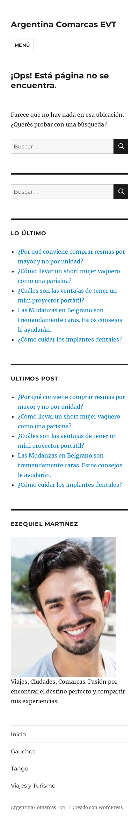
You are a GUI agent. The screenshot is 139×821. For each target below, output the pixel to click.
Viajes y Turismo (33, 785)
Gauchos (23, 751)
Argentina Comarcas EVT (63, 24)
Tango (19, 768)
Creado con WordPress (98, 808)
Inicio (18, 734)
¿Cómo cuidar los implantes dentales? (70, 339)
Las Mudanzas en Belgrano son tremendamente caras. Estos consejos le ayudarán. (70, 320)
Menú (22, 45)
